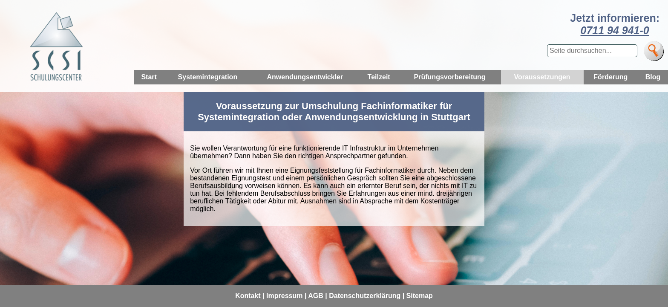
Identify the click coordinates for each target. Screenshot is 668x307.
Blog (653, 77)
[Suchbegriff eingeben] (592, 50)
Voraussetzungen (542, 77)
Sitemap (419, 295)
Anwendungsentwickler (305, 77)
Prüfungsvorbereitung (450, 77)
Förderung (610, 77)
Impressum (284, 295)
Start (148, 77)
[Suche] (654, 51)
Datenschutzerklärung (364, 295)
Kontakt (248, 295)
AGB (315, 295)
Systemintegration (208, 77)
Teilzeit (379, 77)
